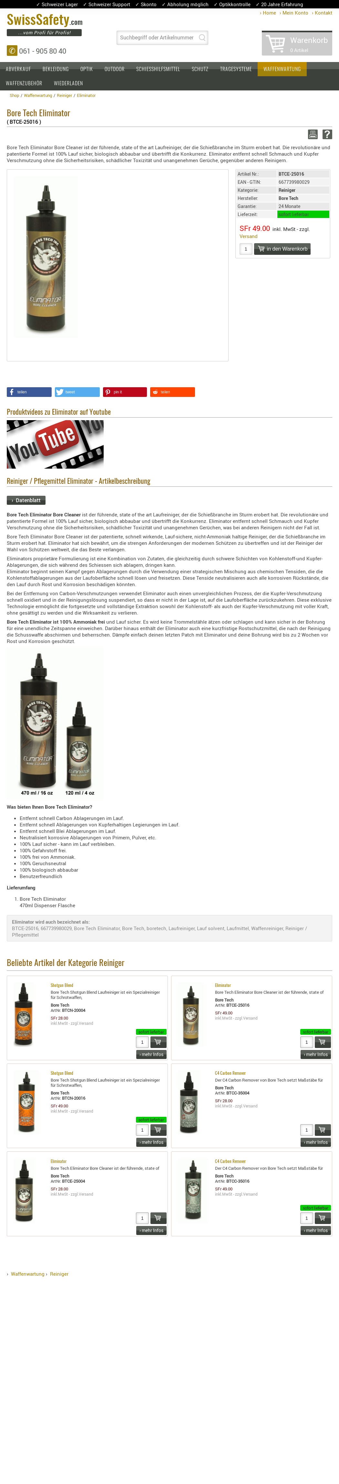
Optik (86, 69)
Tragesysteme (236, 69)
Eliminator (223, 986)
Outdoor (115, 69)
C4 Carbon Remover (230, 1074)
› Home (268, 12)
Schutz (200, 69)
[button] (29, 392)
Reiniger (59, 1274)
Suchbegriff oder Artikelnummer (156, 37)
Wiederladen (68, 83)
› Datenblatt (26, 500)
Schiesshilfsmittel (158, 69)
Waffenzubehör (24, 83)
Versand (249, 236)
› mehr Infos (151, 1054)
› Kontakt (322, 12)
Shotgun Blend (62, 986)
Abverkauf (18, 69)
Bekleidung (56, 69)
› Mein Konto (294, 12)
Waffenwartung (282, 69)
